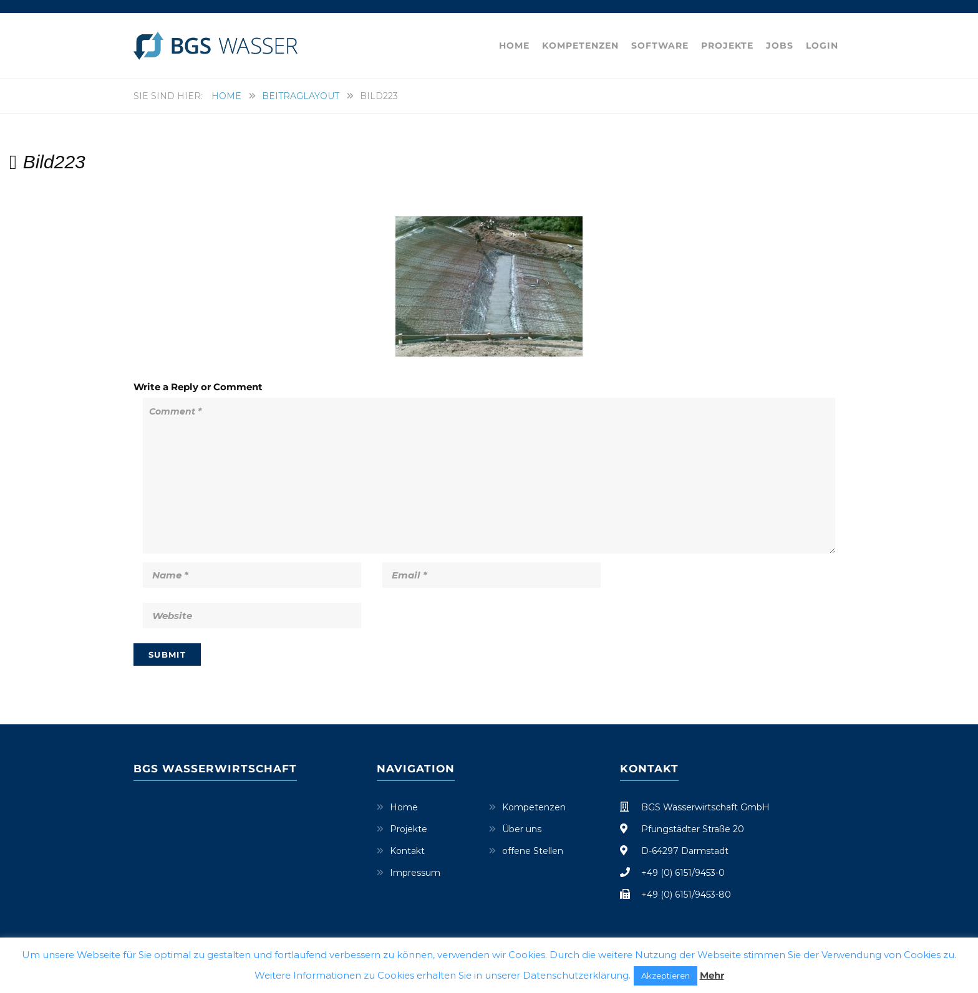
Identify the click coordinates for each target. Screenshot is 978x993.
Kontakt (407, 850)
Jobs (779, 45)
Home (514, 45)
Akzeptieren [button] (665, 976)
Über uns (521, 829)
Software (660, 45)
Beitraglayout (300, 96)
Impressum (415, 872)
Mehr (712, 975)
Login (822, 45)
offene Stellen (532, 850)
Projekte (727, 45)
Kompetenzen (580, 45)
